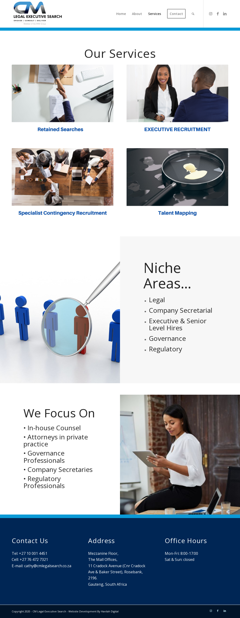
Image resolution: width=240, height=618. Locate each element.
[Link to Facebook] (217, 13)
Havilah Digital (110, 611)
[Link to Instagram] (210, 13)
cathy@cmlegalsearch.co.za (47, 565)
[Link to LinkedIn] (224, 13)
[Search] (193, 14)
